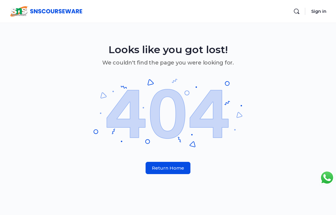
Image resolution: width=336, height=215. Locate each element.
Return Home (168, 168)
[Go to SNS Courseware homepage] (46, 10)
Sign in (318, 11)
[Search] (297, 11)
